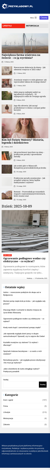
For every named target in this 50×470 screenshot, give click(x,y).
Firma (5, 406)
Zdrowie (6, 424)
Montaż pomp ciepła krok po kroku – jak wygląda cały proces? (24, 302)
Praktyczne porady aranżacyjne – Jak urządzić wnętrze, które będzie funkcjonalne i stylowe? (29, 180)
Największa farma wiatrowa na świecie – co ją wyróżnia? (21, 56)
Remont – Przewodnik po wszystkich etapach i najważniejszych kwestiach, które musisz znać (29, 193)
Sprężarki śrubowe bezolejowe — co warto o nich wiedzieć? (22, 352)
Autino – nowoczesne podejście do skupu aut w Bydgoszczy (22, 293)
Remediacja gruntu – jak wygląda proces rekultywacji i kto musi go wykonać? (24, 361)
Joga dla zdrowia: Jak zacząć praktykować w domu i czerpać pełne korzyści (29, 107)
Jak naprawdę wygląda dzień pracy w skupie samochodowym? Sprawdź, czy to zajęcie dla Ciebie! (24, 335)
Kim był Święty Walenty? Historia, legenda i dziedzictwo (23, 141)
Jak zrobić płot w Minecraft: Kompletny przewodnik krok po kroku (30, 166)
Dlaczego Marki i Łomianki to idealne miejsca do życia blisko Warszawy (22, 311)
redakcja (29, 278)
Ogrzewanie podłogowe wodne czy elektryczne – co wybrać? (24, 260)
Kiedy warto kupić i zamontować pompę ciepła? (22, 327)
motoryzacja (32, 26)
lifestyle (7, 26)
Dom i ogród (8, 400)
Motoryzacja (8, 418)
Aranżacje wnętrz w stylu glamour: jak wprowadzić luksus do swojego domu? (30, 81)
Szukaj (5, 379)
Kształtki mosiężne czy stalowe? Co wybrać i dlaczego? (20, 343)
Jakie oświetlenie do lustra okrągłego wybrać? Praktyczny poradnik (21, 370)
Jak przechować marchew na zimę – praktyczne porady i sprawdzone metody (29, 154)
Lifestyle (6, 412)
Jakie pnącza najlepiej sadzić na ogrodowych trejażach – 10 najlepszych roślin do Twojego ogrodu (30, 94)
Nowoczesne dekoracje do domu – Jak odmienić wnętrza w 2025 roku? (29, 68)
